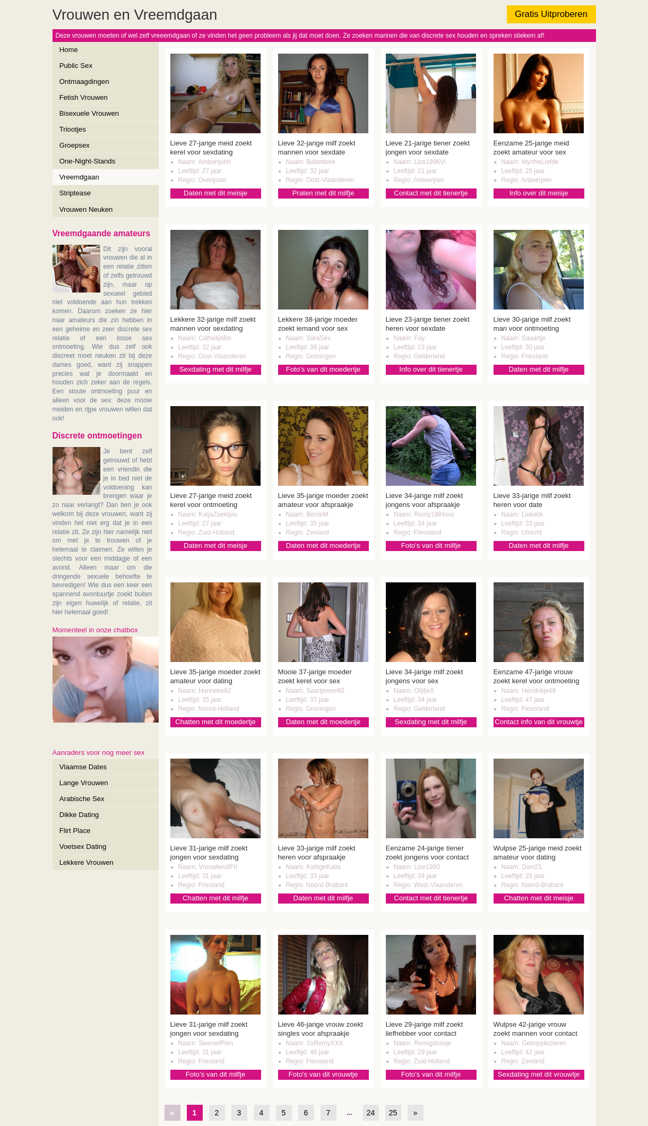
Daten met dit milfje (539, 369)
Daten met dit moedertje (323, 545)
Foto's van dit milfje (431, 545)
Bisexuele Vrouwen (89, 113)
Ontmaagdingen (84, 81)
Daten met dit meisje (215, 193)
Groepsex (74, 145)
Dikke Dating (79, 815)
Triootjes (72, 129)
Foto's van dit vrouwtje (323, 1074)
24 (371, 1112)
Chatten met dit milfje (215, 898)
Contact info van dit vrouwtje (539, 722)
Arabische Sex (82, 799)
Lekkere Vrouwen (86, 862)
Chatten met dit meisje (538, 898)
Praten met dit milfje (323, 193)
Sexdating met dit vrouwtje (539, 1074)
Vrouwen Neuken (86, 209)
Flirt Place (75, 831)
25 (393, 1112)
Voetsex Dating (83, 846)
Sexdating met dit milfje (215, 369)
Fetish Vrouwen (83, 97)
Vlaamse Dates (83, 767)
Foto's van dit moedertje (323, 369)
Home (68, 50)
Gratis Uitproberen (551, 14)
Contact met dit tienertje (431, 193)
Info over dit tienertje (431, 369)
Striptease (75, 193)
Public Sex (75, 66)
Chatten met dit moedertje (215, 722)
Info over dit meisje (538, 193)
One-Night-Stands (87, 161)
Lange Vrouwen (83, 783)
